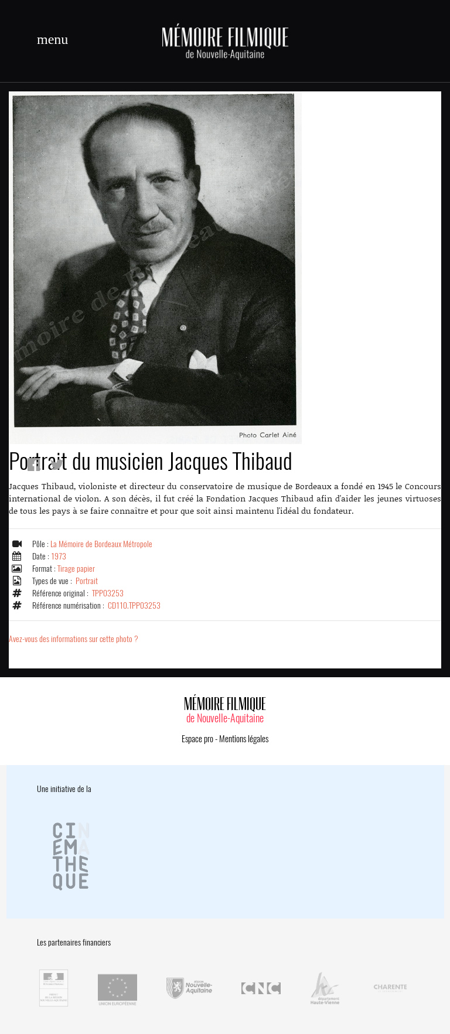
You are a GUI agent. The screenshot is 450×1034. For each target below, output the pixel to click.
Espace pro (197, 739)
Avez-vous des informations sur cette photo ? (73, 638)
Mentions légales (243, 739)
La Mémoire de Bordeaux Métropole (101, 544)
